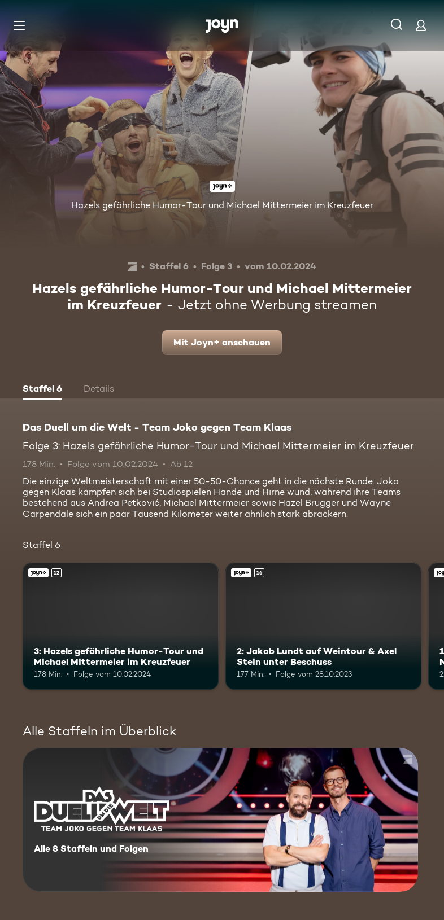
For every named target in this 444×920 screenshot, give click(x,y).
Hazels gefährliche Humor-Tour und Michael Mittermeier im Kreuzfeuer (222, 205)
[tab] (42, 390)
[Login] (421, 25)
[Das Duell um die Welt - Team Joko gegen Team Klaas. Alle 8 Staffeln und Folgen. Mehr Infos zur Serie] (220, 820)
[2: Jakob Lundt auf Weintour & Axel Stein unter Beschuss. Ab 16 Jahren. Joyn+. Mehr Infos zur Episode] (323, 626)
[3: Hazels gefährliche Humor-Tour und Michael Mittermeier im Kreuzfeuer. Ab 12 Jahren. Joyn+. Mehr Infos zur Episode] (121, 626)
